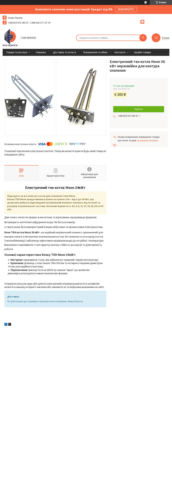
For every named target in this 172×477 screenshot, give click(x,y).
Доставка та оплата (64, 52)
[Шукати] (143, 37)
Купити (139, 109)
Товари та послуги (16, 52)
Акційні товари (142, 52)
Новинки (41, 52)
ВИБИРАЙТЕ (126, 9)
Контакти (120, 52)
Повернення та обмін (95, 52)
